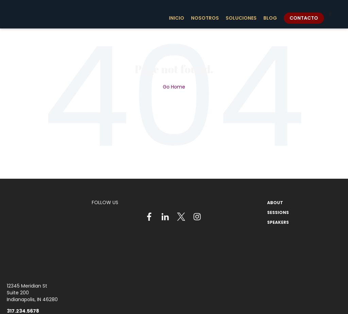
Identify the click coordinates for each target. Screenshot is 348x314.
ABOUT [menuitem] (275, 202)
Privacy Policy (201, 301)
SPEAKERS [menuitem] (278, 222)
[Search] (330, 14)
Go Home (174, 86)
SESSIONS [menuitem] (278, 212)
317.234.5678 (23, 260)
